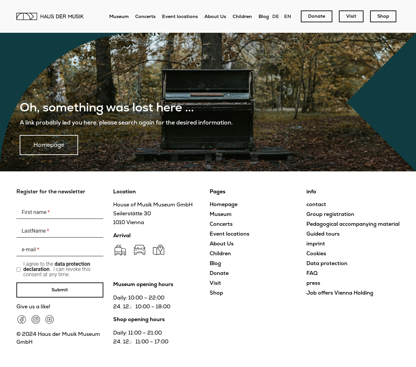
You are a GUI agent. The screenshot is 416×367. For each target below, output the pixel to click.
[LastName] (59, 231)
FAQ (312, 273)
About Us (215, 16)
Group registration (330, 214)
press (313, 283)
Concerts (145, 16)
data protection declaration (56, 266)
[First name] (59, 212)
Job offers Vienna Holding (339, 292)
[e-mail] (59, 249)
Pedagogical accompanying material (353, 224)
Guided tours (323, 233)
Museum (119, 16)
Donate (219, 273)
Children (242, 16)
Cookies (316, 253)
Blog (264, 16)
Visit (215, 283)
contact (316, 204)
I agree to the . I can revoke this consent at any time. (57, 269)
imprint (315, 243)
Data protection (326, 263)
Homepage (224, 204)
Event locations (180, 16)
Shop (216, 292)
